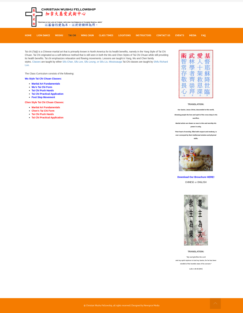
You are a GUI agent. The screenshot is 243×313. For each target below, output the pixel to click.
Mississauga (115, 61)
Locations (124, 35)
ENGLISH (202, 182)
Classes (36, 61)
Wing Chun (87, 35)
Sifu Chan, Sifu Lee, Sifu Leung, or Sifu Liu (85, 61)
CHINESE (189, 182)
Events (179, 35)
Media (192, 35)
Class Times (106, 35)
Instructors (143, 35)
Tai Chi (72, 35)
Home (28, 35)
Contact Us (163, 35)
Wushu (59, 35)
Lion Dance (43, 35)
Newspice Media (151, 305)
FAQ (203, 35)
